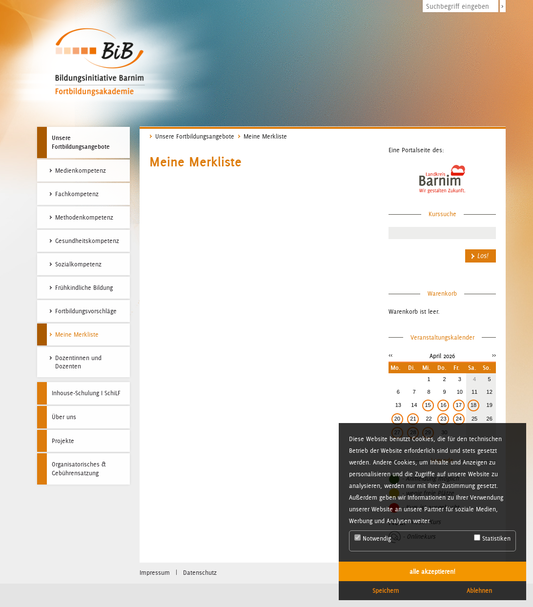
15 (428, 405)
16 (443, 405)
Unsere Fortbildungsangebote (81, 142)
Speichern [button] (385, 590)
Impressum (155, 572)
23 (443, 419)
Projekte (63, 441)
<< (390, 355)
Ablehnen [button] (479, 590)
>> (494, 355)
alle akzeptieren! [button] (432, 571)
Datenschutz (200, 572)
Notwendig (372, 538)
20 (397, 419)
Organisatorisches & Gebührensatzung (79, 469)
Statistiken (492, 538)
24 (459, 419)
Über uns (64, 417)
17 (459, 405)
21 (413, 419)
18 (473, 405)
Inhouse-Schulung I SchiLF (86, 393)
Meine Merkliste (265, 136)
